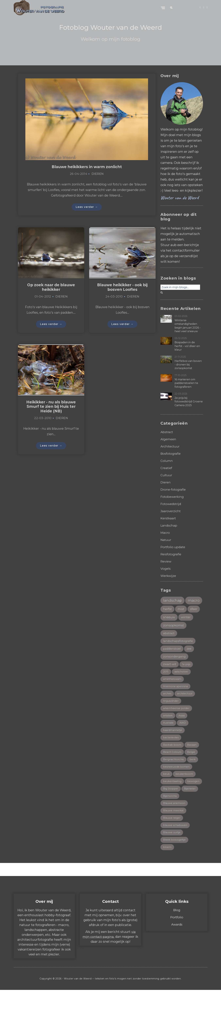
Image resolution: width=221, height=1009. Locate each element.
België (192, 767)
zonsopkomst (174, 636)
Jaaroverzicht (171, 511)
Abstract (167, 432)
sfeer (181, 619)
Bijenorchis (188, 812)
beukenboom (185, 790)
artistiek (168, 729)
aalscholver (182, 684)
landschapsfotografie (178, 652)
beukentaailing (173, 797)
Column (166, 461)
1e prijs (187, 676)
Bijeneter (169, 812)
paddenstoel (172, 660)
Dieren (98, 174)
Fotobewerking (173, 497)
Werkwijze (168, 576)
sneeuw (169, 627)
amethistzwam (172, 691)
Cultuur (166, 475)
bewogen (169, 805)
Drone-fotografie (173, 489)
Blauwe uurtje (172, 850)
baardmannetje (173, 744)
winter (187, 627)
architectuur (186, 706)
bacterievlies (171, 752)
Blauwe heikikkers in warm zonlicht (86, 167)
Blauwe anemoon (174, 820)
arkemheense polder (177, 722)
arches (167, 706)
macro (169, 610)
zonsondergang (174, 668)
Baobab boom (172, 759)
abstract (169, 644)
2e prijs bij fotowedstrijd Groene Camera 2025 (189, 401)
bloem (167, 866)
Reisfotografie (171, 554)
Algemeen (168, 439)
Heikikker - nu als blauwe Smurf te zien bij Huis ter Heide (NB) (51, 408)
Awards (177, 943)
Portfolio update (173, 547)
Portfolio (177, 936)
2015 (166, 684)
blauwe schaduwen (176, 843)
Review (166, 561)
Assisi (182, 729)
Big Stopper (189, 805)
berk (194, 775)
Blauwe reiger (172, 835)
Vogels (165, 569)
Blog (176, 929)
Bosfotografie (171, 453)
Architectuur (170, 446)
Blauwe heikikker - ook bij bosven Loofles (122, 288)
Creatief (166, 468)
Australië (169, 737)
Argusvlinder (171, 714)
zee (190, 660)
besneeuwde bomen (177, 782)
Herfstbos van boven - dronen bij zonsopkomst (188, 364)
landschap (173, 600)
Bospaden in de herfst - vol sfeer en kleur (187, 346)
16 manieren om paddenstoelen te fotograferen (186, 383)
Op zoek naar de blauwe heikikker (51, 288)
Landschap (169, 525)
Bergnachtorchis (174, 775)
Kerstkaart (169, 518)
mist (167, 619)
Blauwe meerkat (174, 828)
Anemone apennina (176, 699)
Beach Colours (172, 767)
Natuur (166, 540)
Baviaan (192, 759)
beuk (166, 790)
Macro (165, 533)
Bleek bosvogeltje (175, 858)
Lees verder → (87, 207)
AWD (183, 737)
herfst (186, 610)
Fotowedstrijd (172, 504)
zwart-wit (170, 676)
